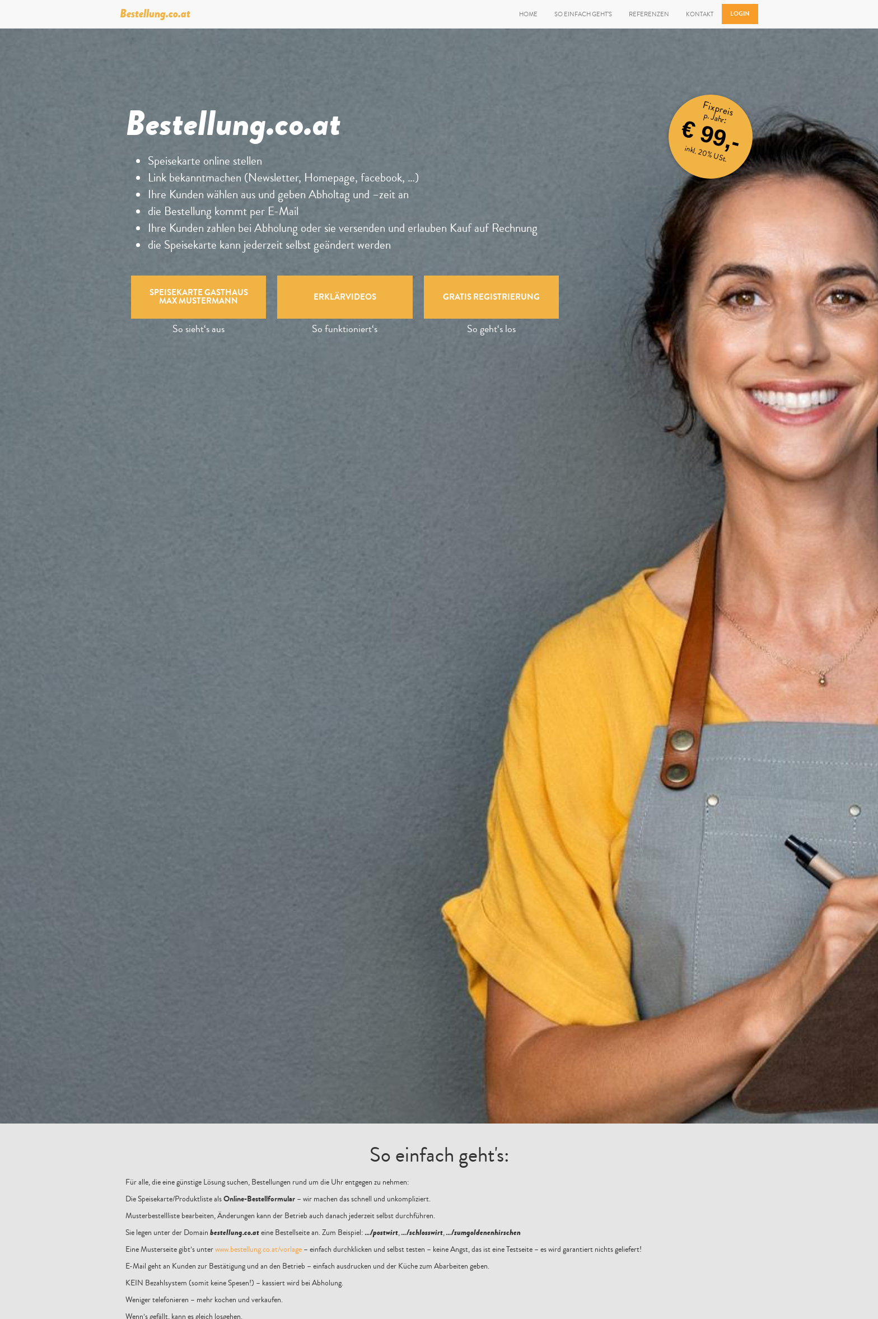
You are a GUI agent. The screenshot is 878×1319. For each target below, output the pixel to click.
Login (740, 13)
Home (528, 14)
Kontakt (699, 14)
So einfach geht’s (583, 14)
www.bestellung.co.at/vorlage (258, 1249)
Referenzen (649, 14)
